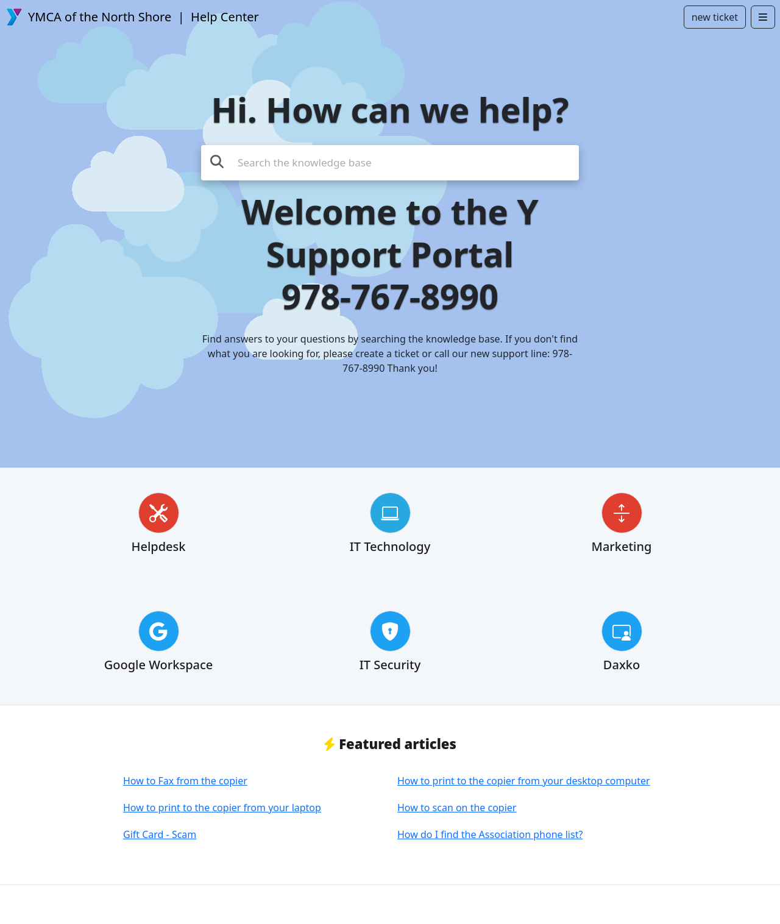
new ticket (715, 17)
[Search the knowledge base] (390, 162)
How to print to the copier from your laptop (222, 807)
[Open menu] (763, 17)
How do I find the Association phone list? (490, 834)
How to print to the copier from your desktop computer (523, 780)
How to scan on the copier (456, 807)
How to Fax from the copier (185, 780)
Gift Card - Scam (159, 834)
